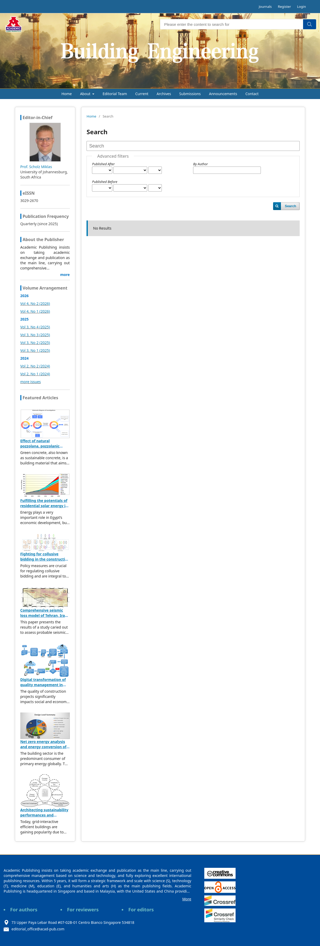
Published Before (104, 181)
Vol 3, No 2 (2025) (35, 342)
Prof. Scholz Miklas (36, 166)
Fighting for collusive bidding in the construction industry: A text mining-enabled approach (45, 561)
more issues (30, 381)
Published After (103, 164)
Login (301, 6)
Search (290, 206)
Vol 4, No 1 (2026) (35, 311)
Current (141, 93)
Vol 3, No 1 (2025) (35, 350)
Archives (164, 93)
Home (66, 93)
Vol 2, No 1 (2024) (35, 373)
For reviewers (83, 909)
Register (284, 6)
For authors (23, 909)
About (85, 93)
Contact (252, 93)
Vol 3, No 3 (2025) (35, 334)
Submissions (190, 93)
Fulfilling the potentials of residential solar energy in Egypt (44, 505)
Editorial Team (115, 93)
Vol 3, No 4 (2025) (35, 326)
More (186, 898)
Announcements (223, 93)
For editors (141, 909)
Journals (265, 6)
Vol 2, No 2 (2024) (35, 366)
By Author (200, 164)
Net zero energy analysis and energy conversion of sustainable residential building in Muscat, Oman (43, 749)
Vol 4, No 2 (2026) (35, 303)
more (65, 274)
